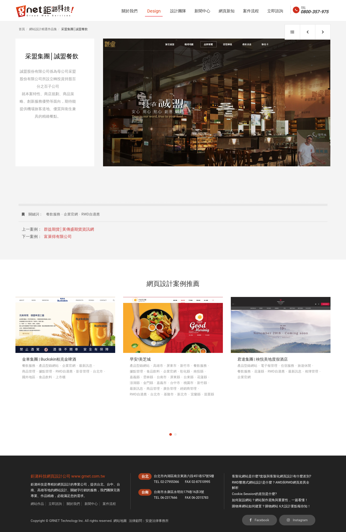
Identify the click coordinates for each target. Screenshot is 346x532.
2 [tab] (175, 434)
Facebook (259, 520)
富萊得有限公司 (58, 236)
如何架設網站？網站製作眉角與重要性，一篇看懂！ (270, 500)
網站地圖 (120, 521)
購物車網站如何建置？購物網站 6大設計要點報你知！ (271, 506)
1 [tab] (170, 434)
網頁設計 (63, 484)
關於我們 (73, 504)
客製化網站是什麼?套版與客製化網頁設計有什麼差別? (271, 476)
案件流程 (109, 504)
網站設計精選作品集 (43, 29)
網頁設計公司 (58, 476)
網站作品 (37, 504)
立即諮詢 (55, 504)
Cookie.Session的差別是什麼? (254, 494)
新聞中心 (91, 504)
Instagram (297, 520)
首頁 (22, 29)
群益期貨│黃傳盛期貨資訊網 (69, 229)
